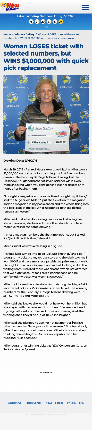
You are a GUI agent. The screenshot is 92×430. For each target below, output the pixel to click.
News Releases (54, 402)
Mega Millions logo (9, 397)
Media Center (33, 402)
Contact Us (14, 402)
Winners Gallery (24, 34)
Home (7, 34)
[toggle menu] (85, 7)
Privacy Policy (75, 402)
